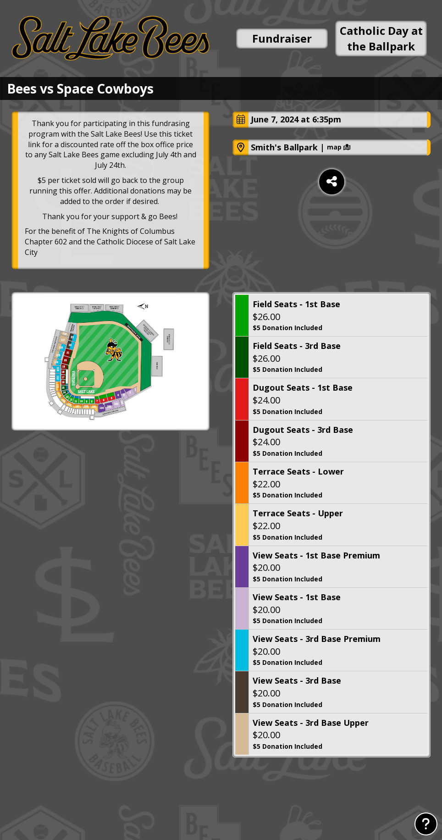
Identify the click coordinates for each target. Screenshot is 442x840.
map (338, 147)
